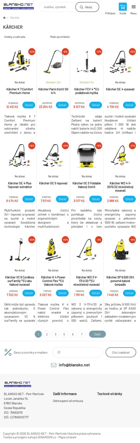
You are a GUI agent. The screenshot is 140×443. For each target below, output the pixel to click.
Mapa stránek (67, 437)
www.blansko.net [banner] (21, 6)
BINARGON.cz (47, 437)
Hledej (88, 7)
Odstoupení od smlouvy (68, 401)
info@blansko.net (74, 364)
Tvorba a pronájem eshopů (20, 437)
